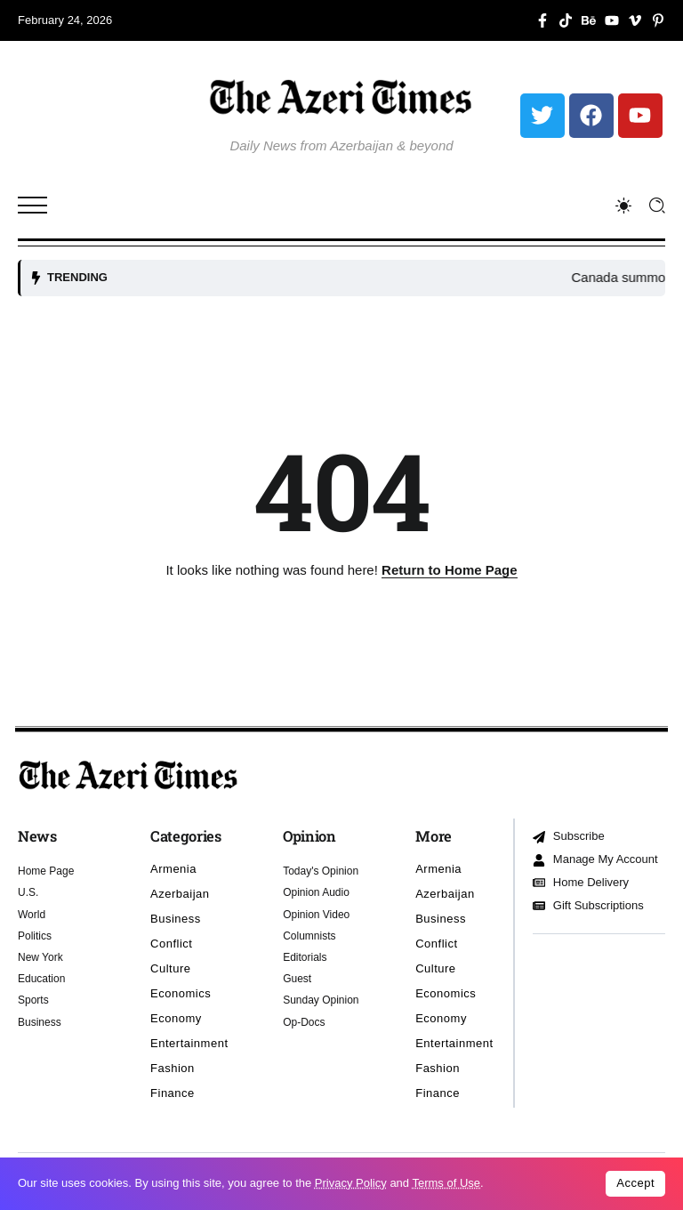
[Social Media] (542, 20)
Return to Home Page (450, 569)
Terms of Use (446, 1183)
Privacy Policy (351, 1183)
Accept (635, 1183)
